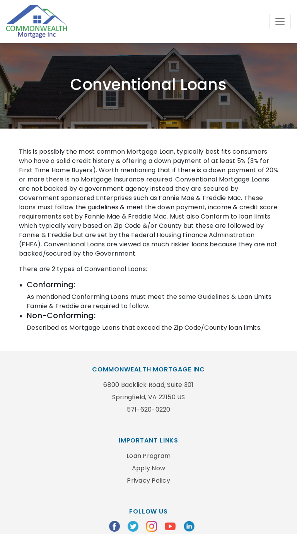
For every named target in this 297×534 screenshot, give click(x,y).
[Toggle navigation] (280, 21)
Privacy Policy (148, 480)
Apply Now (148, 468)
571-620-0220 (149, 409)
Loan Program (148, 455)
